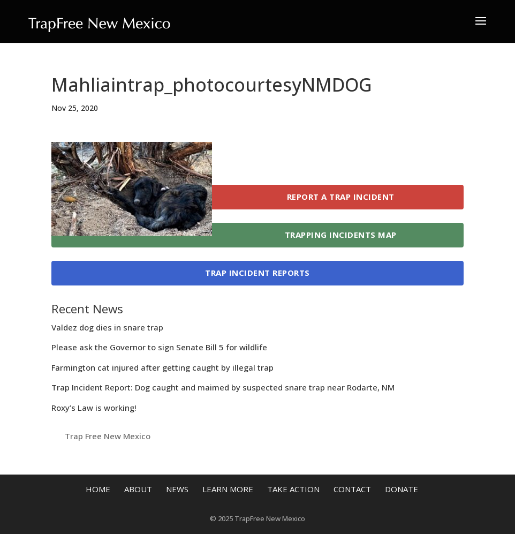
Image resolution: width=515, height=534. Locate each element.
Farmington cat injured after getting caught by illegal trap (162, 367)
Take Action (293, 489)
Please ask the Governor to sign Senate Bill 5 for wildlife (159, 347)
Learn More (227, 489)
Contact (352, 489)
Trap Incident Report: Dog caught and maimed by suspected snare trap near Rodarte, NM (223, 387)
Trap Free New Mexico (107, 436)
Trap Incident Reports (257, 272)
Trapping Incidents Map (341, 234)
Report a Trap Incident (341, 196)
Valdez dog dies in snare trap (107, 327)
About (138, 489)
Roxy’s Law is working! (94, 407)
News (177, 489)
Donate (401, 489)
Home (98, 489)
